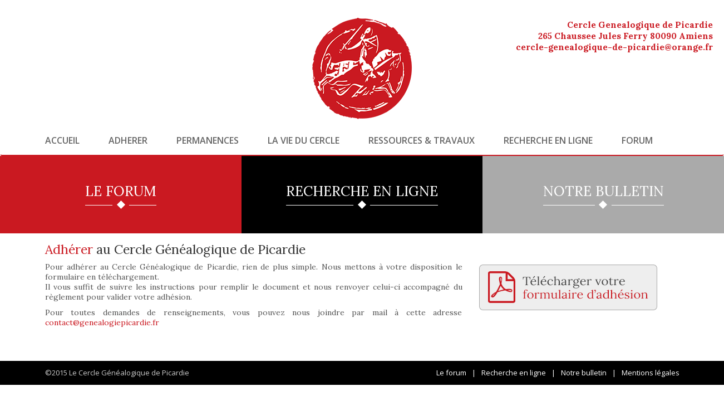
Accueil (62, 140)
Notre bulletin (584, 373)
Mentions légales (650, 373)
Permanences (207, 140)
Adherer (128, 140)
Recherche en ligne (548, 140)
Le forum (451, 373)
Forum (637, 140)
